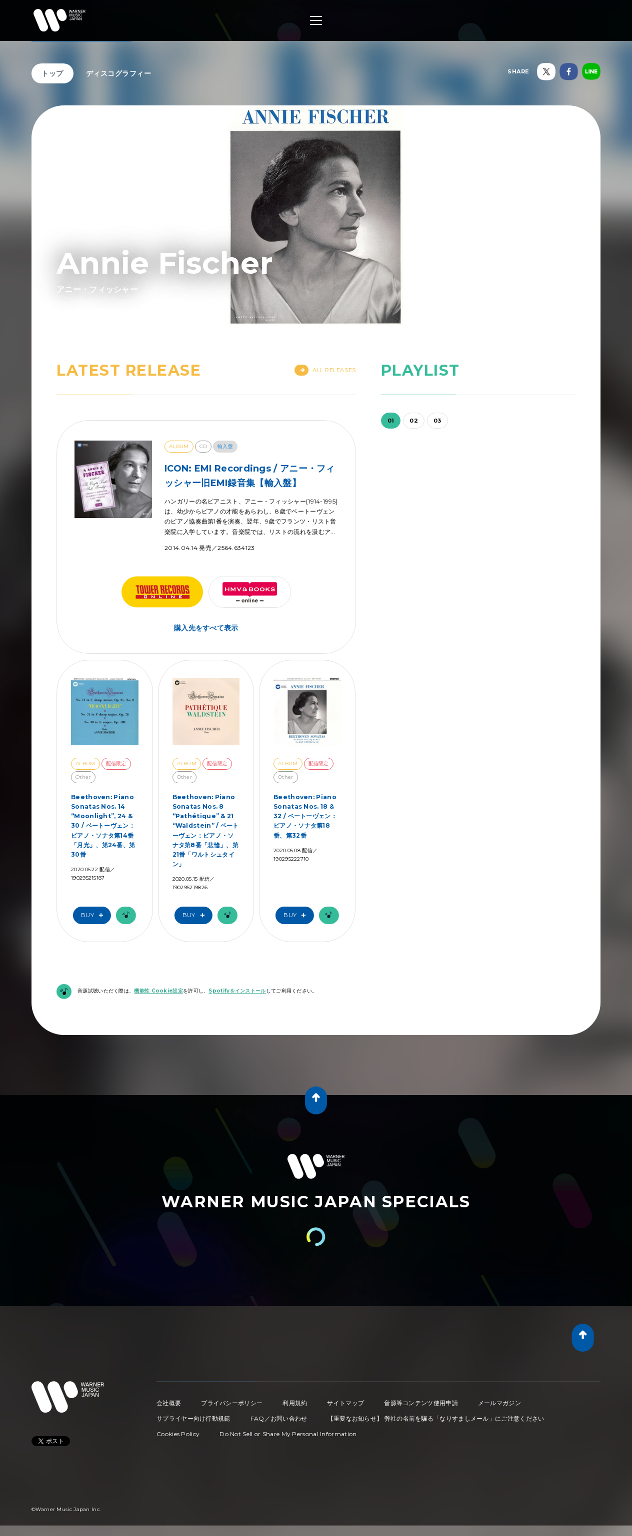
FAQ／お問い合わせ (279, 1418)
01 (391, 420)
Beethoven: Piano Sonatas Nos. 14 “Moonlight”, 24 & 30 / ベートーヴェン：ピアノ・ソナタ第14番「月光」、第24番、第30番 (103, 825)
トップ (53, 73)
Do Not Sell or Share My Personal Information (288, 1434)
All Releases (325, 370)
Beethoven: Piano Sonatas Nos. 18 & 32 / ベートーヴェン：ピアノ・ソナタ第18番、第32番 (305, 816)
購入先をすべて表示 (206, 627)
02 (414, 420)
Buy (94, 915)
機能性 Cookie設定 (158, 991)
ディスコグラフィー (119, 73)
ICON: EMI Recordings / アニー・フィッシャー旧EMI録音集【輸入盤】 (249, 476)
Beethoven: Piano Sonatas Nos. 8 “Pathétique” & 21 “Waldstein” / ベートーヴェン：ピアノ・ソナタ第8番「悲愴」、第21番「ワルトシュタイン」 (205, 830)
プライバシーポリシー (231, 1403)
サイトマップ (345, 1403)
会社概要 (168, 1403)
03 (438, 420)
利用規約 (294, 1403)
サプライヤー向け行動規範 (193, 1418)
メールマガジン (499, 1403)
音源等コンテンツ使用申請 (421, 1403)
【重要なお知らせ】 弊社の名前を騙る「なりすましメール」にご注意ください (436, 1418)
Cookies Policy (178, 1434)
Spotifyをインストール (237, 991)
